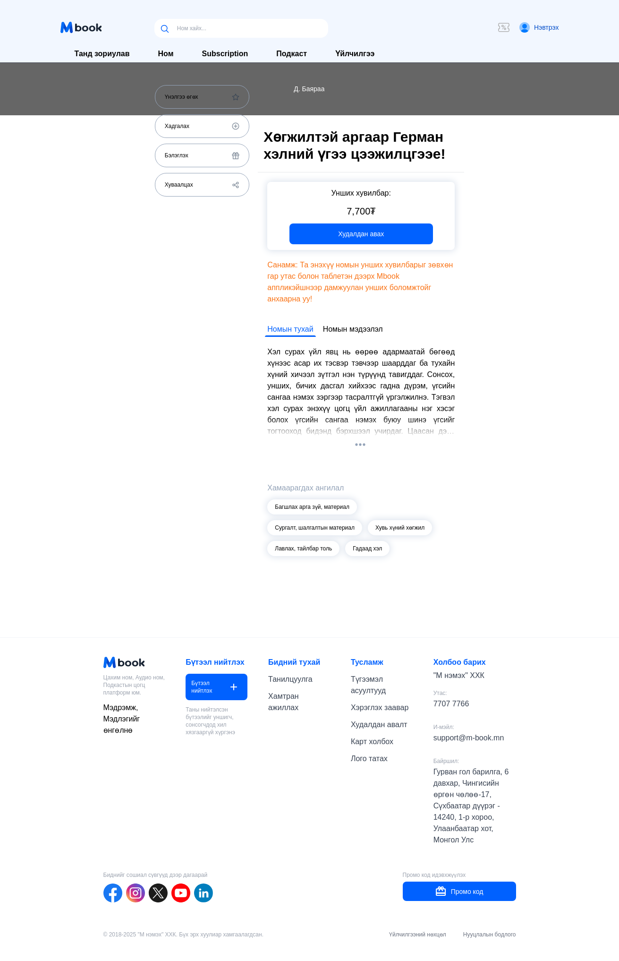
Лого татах (369, 759)
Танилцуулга (290, 679)
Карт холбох (372, 742)
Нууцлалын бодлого (489, 934)
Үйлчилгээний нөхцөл (417, 934)
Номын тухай (290, 329)
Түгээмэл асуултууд (368, 685)
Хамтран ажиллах (283, 702)
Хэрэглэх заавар (379, 708)
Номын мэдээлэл (353, 329)
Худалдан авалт (379, 725)
